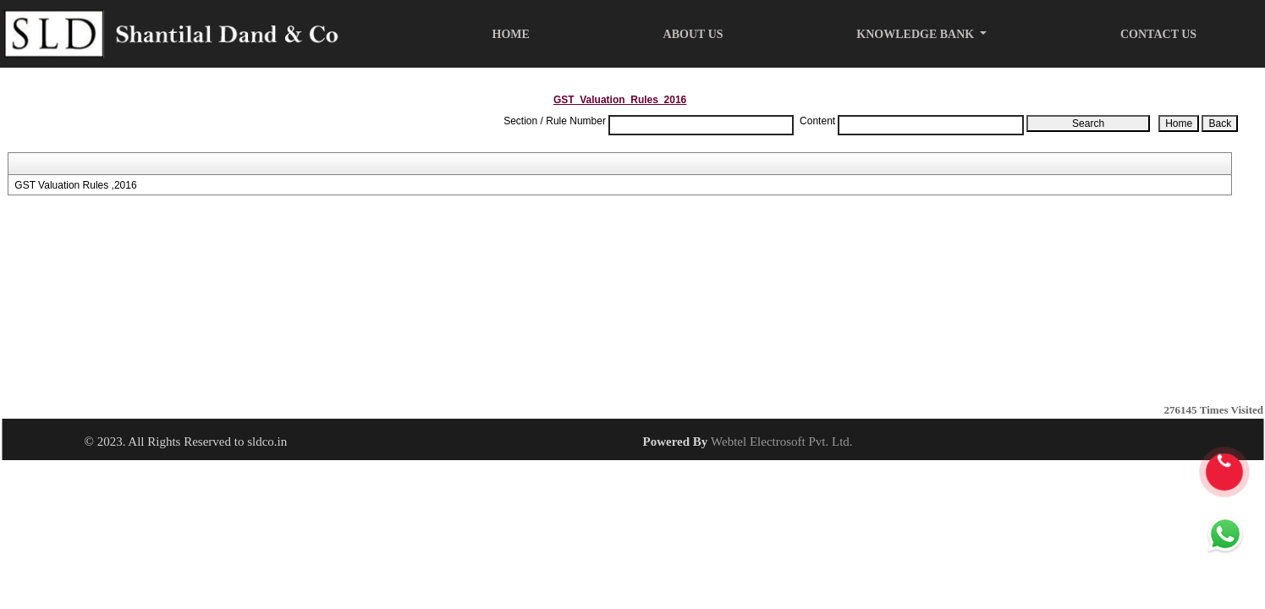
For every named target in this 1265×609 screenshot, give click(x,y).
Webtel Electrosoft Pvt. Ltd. (782, 441)
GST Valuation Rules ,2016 (75, 185)
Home (511, 34)
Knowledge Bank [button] (916, 34)
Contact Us (1158, 34)
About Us (693, 34)
